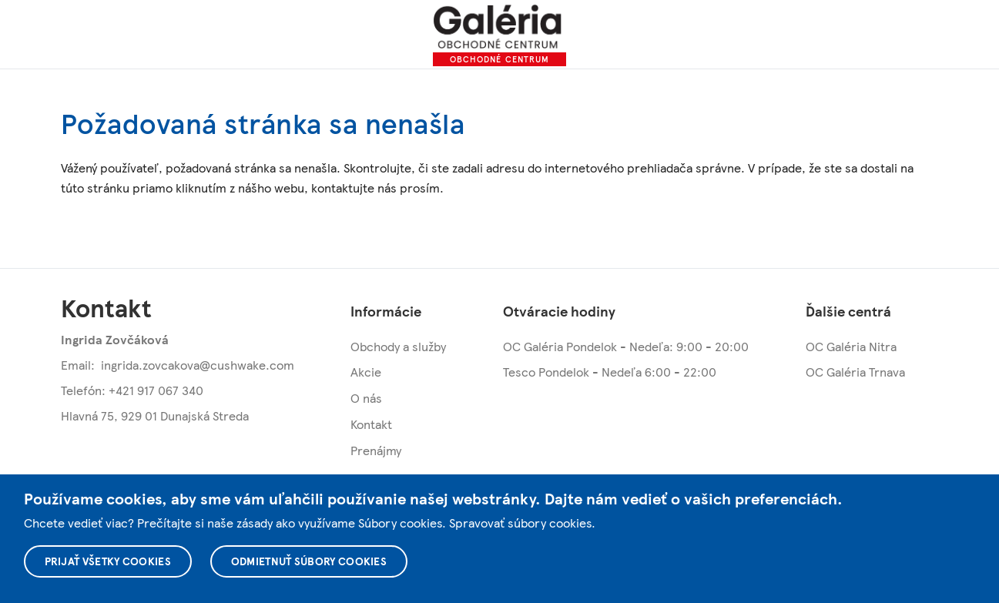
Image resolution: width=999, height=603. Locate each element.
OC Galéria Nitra (851, 346)
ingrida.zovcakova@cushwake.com (197, 365)
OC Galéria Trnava (855, 371)
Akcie (365, 371)
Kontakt (371, 424)
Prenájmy (375, 450)
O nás (366, 398)
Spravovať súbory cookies (520, 522)
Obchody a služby (398, 346)
